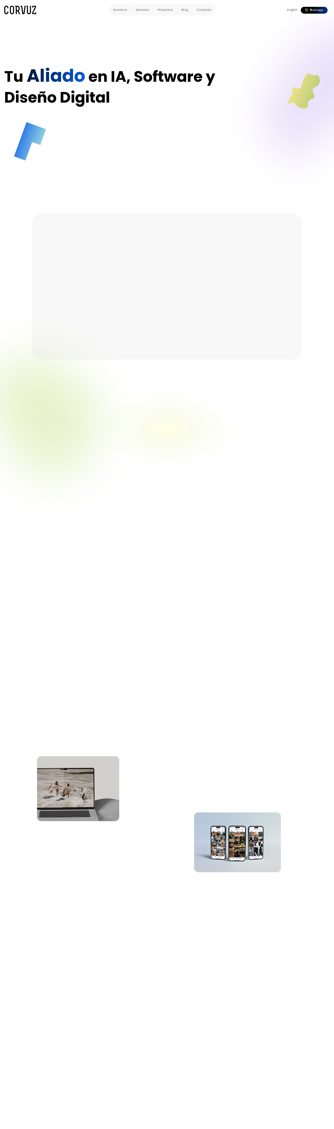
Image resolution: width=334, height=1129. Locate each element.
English (292, 10)
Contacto (204, 10)
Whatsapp (314, 10)
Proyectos (165, 10)
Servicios (142, 10)
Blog (184, 10)
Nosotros (120, 10)
